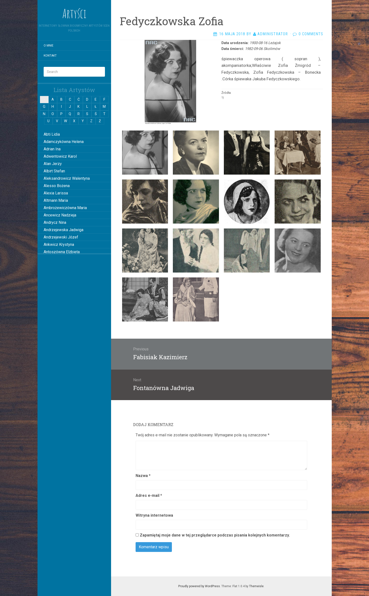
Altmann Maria (56, 200)
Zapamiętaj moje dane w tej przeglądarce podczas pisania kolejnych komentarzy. (215, 535)
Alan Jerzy (53, 163)
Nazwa (143, 475)
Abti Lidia (52, 134)
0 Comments (311, 34)
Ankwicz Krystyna (59, 244)
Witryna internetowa (154, 515)
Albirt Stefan (54, 171)
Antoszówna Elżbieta (62, 252)
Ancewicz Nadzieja (60, 215)
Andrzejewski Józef (61, 237)
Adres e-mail (149, 495)
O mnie (48, 45)
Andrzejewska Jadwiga (63, 229)
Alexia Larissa (56, 193)
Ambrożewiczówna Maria (65, 207)
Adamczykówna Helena (64, 141)
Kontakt (50, 55)
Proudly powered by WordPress (199, 586)
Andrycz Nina (55, 222)
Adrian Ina (52, 149)
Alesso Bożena (57, 185)
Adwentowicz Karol (60, 156)
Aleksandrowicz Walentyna (67, 178)
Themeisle (256, 586)
